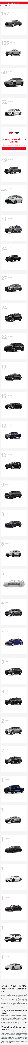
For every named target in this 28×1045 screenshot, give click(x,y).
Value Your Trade (14, 148)
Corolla (16, 999)
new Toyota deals (16, 994)
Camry (6, 999)
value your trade (5, 1038)
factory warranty (22, 1015)
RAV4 (13, 999)
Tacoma (9, 999)
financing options (22, 1033)
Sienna (22, 999)
